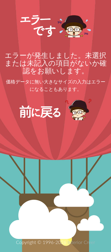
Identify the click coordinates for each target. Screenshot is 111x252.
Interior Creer (81, 242)
